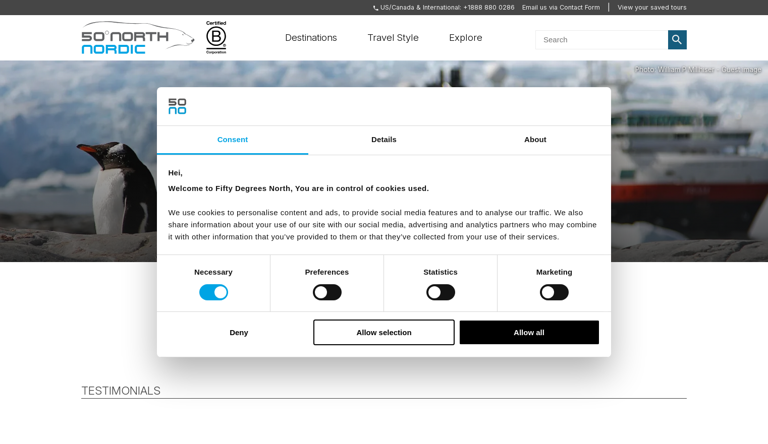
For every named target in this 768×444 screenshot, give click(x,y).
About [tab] (535, 139)
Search (677, 39)
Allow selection (383, 332)
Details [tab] (384, 139)
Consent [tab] (232, 139)
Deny (239, 332)
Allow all (529, 332)
